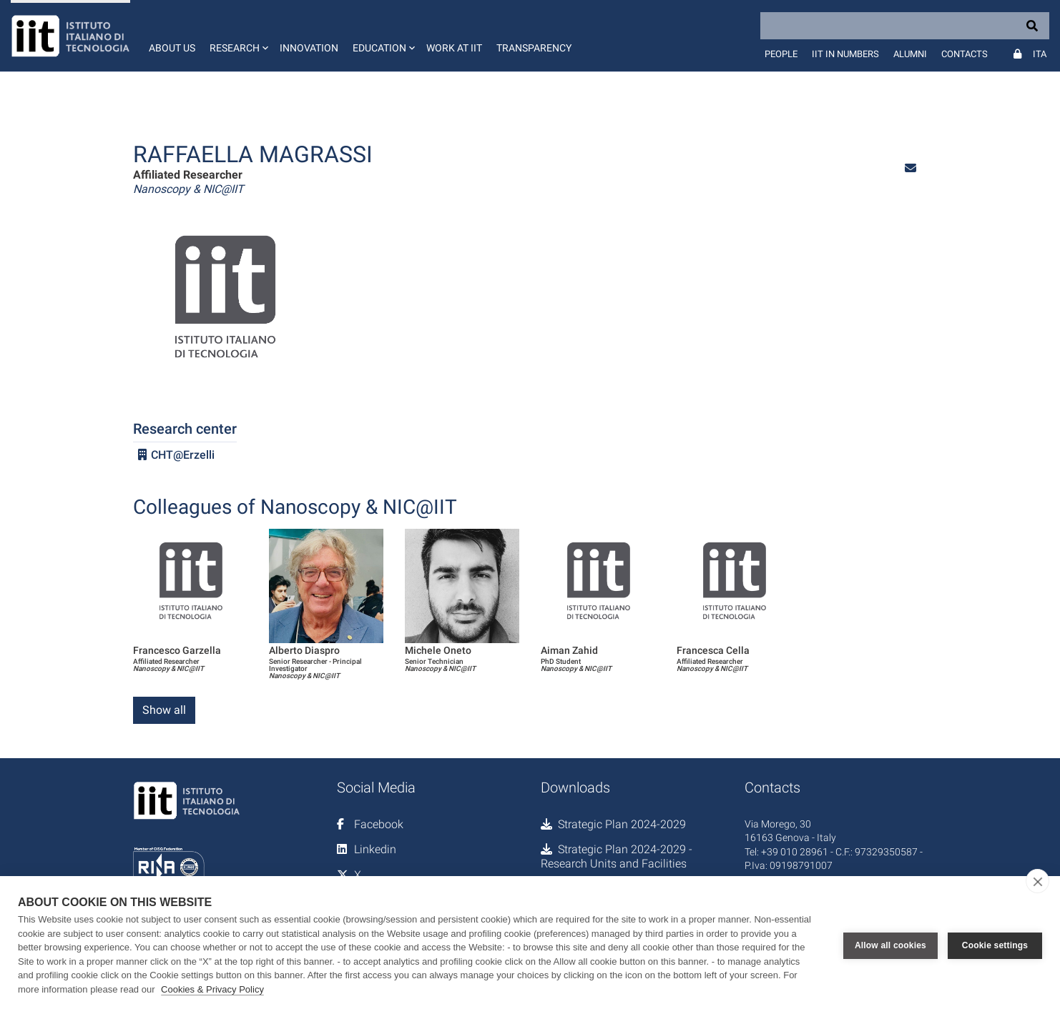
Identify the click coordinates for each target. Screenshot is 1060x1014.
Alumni (910, 54)
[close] (1037, 881)
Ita (1039, 54)
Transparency (533, 48)
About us (172, 48)
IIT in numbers (845, 54)
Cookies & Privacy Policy (212, 989)
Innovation (309, 48)
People (781, 54)
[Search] (904, 25)
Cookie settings (995, 945)
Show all (164, 710)
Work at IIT (454, 48)
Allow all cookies (890, 945)
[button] (237, 35)
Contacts (964, 54)
